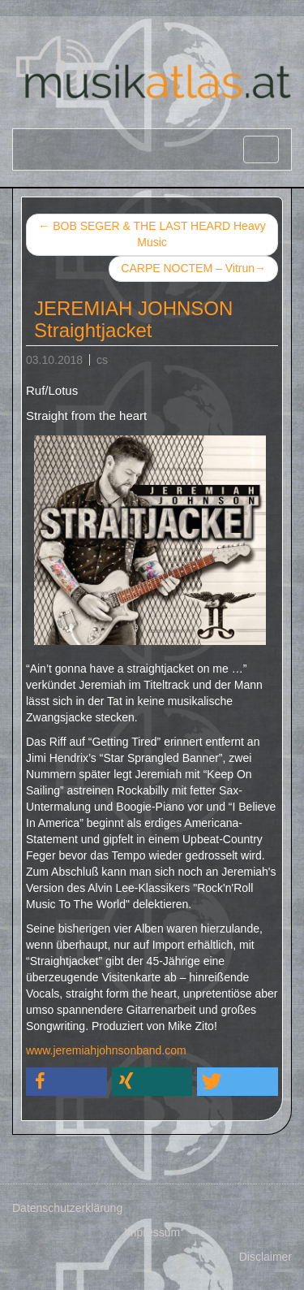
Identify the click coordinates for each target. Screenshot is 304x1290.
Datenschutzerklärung (67, 1207)
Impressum (152, 1232)
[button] (66, 1081)
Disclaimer (265, 1256)
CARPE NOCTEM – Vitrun (193, 269)
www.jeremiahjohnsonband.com (106, 1050)
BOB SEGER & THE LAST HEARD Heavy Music (151, 234)
